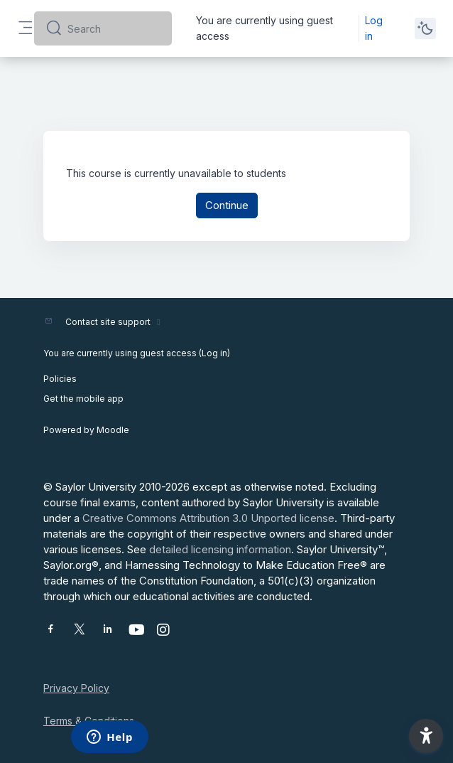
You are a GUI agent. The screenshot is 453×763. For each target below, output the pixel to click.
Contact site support (114, 321)
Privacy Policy (76, 688)
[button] (426, 736)
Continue (227, 205)
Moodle (113, 430)
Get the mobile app (83, 398)
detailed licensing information (220, 549)
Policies (60, 378)
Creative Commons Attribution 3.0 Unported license (208, 518)
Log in (374, 28)
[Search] (113, 28)
